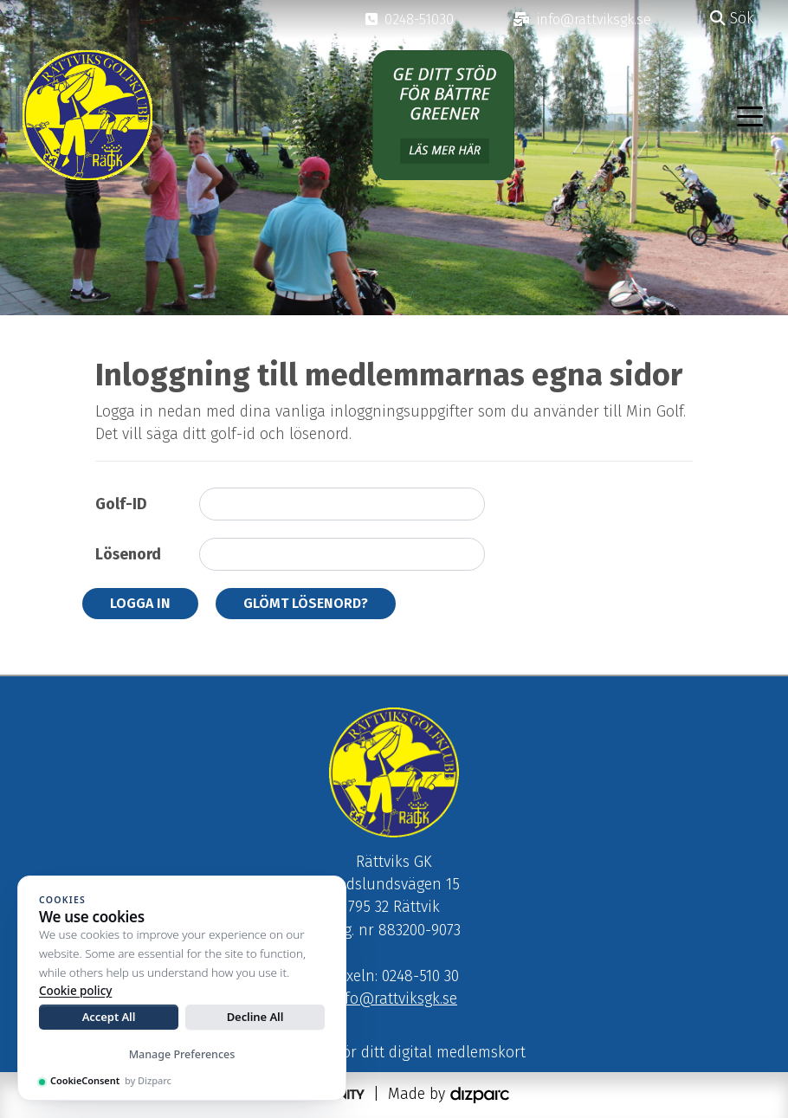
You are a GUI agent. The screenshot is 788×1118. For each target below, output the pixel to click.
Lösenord (128, 555)
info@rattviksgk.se (394, 999)
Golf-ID (120, 504)
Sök (732, 19)
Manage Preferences (182, 1054)
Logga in (140, 603)
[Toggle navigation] (750, 115)
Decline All (255, 1016)
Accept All (109, 1016)
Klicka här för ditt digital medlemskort (394, 1053)
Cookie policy (75, 990)
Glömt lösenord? (305, 603)
